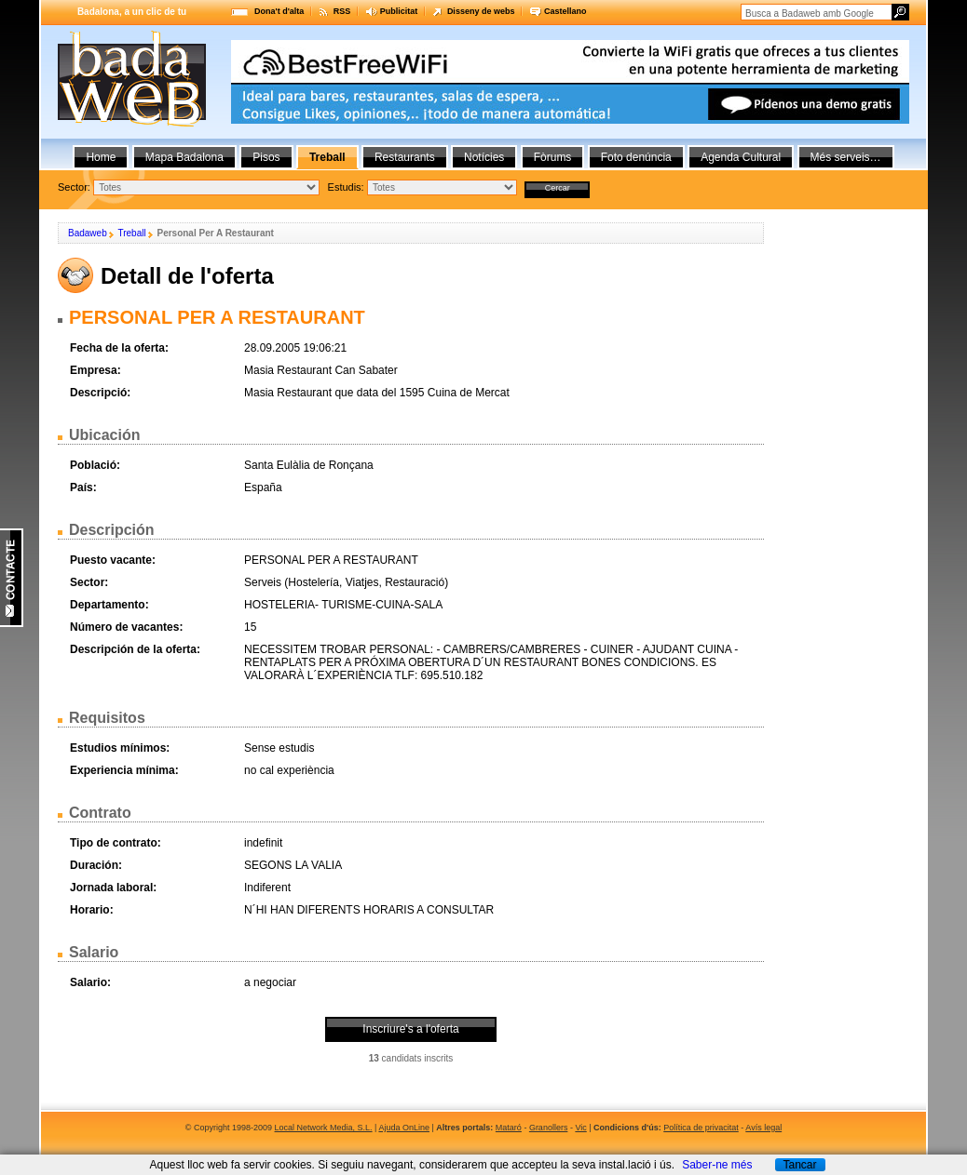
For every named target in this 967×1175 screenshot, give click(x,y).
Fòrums (553, 157)
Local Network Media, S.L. (324, 1127)
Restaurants (405, 157)
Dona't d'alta (279, 11)
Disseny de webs (481, 11)
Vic (580, 1127)
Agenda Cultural (741, 157)
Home (101, 157)
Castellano (565, 11)
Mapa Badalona (184, 157)
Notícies (484, 157)
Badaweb (87, 233)
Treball (131, 233)
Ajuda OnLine (403, 1127)
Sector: (74, 187)
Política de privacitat (701, 1127)
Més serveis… (845, 157)
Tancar (799, 1164)
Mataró (509, 1127)
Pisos (265, 157)
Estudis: (346, 187)
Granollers (548, 1127)
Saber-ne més (717, 1164)
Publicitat (399, 11)
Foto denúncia (636, 157)
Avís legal (763, 1127)
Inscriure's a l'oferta (410, 1028)
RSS (342, 11)
